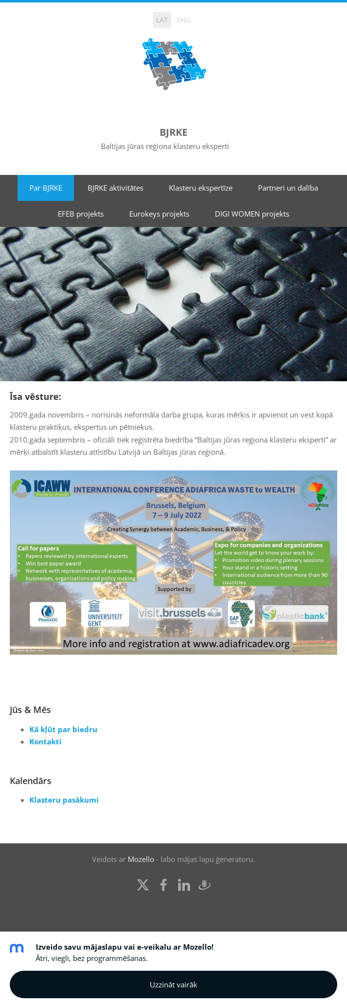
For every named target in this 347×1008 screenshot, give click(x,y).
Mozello (141, 859)
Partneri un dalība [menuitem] (288, 188)
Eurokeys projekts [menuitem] (159, 214)
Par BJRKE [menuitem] (45, 188)
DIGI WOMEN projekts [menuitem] (252, 214)
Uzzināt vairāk (173, 984)
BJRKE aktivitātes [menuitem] (115, 188)
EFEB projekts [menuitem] (81, 214)
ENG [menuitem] (184, 20)
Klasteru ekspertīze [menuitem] (200, 188)
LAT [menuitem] (162, 20)
